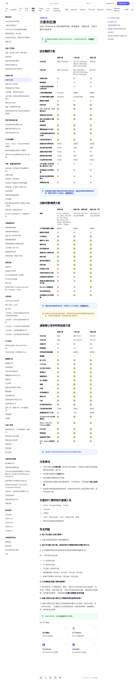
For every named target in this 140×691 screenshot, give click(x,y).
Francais (91, 10)
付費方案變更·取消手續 (75, 593)
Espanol (100, 10)
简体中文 (27, 10)
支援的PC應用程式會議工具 (117, 36)
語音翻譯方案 (112, 22)
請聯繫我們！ (69, 193)
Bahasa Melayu (118, 10)
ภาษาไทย (48, 10)
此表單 (62, 616)
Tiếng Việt (41, 10)
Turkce (108, 10)
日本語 (6, 10)
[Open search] (70, 3)
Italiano (83, 10)
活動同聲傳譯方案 (114, 25)
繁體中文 (34, 10)
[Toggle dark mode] (133, 3)
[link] (54, 632)
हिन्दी (66, 10)
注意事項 (111, 32)
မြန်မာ (133, 10)
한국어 (20, 10)
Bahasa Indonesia (58, 10)
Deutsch (74, 10)
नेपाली (126, 10)
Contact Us (110, 3)
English (14, 10)
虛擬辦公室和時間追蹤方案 (117, 29)
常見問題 (111, 39)
